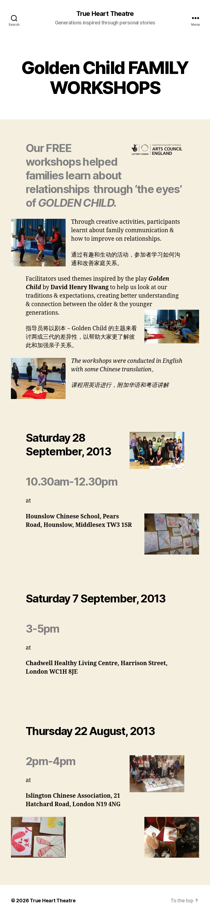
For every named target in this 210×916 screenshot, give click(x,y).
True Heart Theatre (105, 13)
